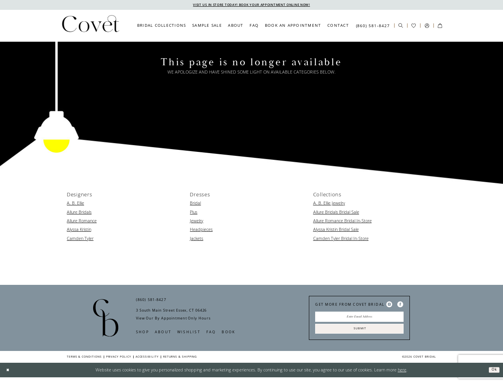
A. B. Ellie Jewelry (329, 204)
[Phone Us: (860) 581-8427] (372, 26)
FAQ (211, 333)
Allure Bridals (79, 213)
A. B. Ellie (75, 204)
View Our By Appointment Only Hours (173, 319)
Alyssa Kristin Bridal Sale (336, 230)
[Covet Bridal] (90, 26)
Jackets (196, 239)
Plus (193, 213)
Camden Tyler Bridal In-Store (341, 239)
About (163, 333)
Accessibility (147, 363)
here (402, 376)
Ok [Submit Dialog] (492, 376)
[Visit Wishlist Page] (413, 26)
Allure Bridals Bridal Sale (336, 213)
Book (228, 333)
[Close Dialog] (9, 376)
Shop (142, 333)
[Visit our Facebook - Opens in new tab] (400, 305)
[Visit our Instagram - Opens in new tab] (389, 305)
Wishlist (188, 333)
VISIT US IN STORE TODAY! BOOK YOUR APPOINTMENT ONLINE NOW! (252, 4)
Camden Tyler (80, 239)
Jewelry (196, 221)
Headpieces (201, 230)
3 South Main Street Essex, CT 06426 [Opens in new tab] (171, 311)
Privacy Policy (118, 363)
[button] (426, 26)
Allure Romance (82, 221)
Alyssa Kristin (79, 230)
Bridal (195, 204)
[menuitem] (161, 26)
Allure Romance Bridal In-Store (342, 221)
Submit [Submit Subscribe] (359, 333)
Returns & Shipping (180, 363)
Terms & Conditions (84, 363)
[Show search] (400, 26)
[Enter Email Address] (359, 319)
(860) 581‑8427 (151, 300)
